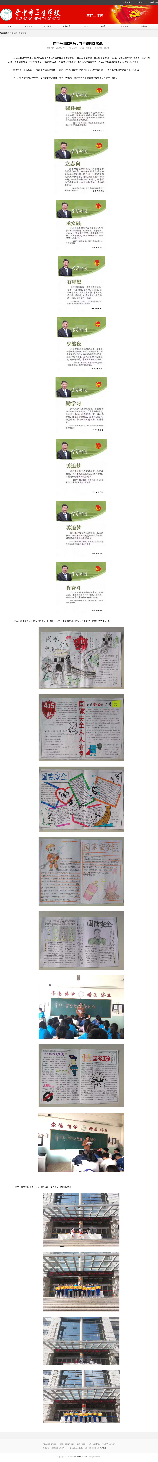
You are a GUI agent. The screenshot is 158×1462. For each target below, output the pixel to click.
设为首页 (140, 2)
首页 (9, 26)
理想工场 (103, 1448)
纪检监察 (67, 26)
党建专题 (47, 26)
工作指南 (143, 26)
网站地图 (154, 2)
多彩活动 (22, 33)
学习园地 (124, 26)
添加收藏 (127, 2)
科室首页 (13, 33)
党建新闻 (28, 26)
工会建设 (86, 26)
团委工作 (105, 26)
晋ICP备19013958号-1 (81, 1457)
